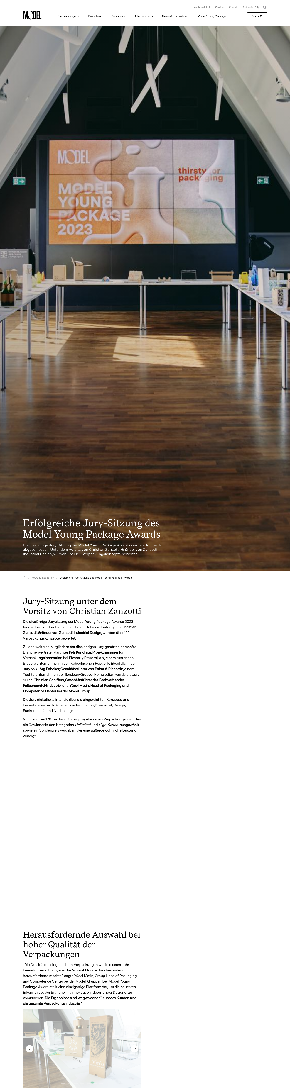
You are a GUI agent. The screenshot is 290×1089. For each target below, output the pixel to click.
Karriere (220, 7)
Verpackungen (67, 16)
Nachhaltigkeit (202, 7)
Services (117, 16)
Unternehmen (142, 16)
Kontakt (233, 7)
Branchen (94, 16)
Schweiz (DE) (251, 7)
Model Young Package (212, 16)
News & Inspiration (174, 16)
